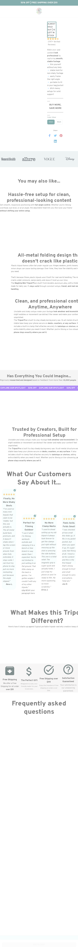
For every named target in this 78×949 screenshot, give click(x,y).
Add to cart (39, 945)
